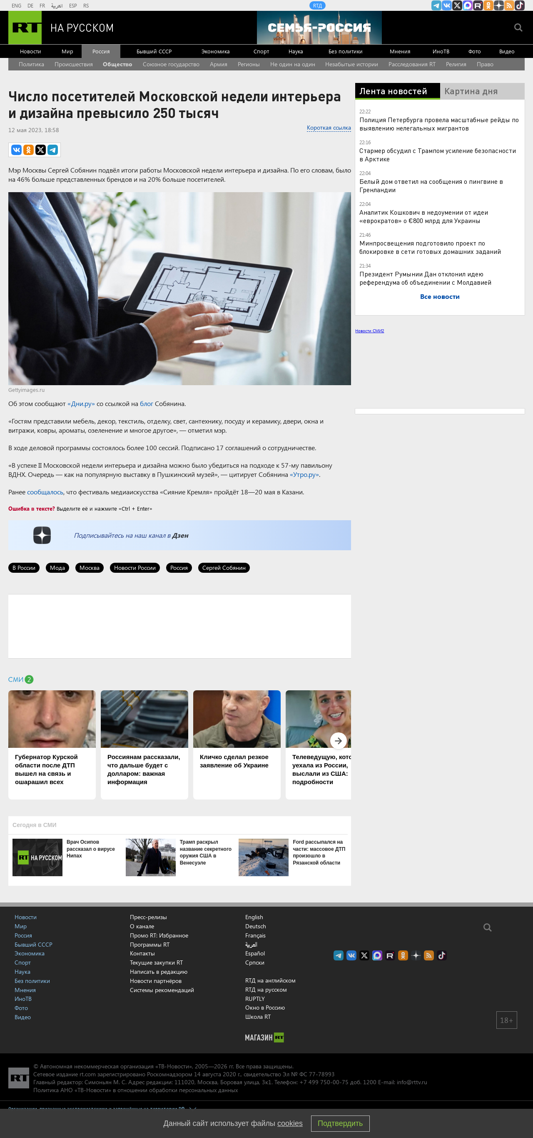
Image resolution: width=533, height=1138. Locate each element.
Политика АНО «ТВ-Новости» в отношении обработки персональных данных (135, 1090)
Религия (456, 64)
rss (509, 5)
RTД (317, 5)
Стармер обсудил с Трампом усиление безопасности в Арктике (437, 154)
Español (255, 953)
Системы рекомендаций (162, 990)
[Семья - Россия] (319, 27)
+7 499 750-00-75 (324, 1082)
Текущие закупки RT (156, 962)
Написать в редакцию (158, 971)
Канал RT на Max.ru (468, 5)
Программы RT (149, 944)
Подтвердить (340, 1123)
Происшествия (74, 64)
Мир (67, 51)
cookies (290, 1123)
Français (255, 935)
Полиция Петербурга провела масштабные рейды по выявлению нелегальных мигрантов (439, 123)
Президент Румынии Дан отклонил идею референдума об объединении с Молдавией (425, 277)
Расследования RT (412, 64)
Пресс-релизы (148, 917)
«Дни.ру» (81, 403)
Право (485, 64)
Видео (507, 51)
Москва (90, 568)
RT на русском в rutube (478, 5)
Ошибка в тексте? (31, 508)
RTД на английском (270, 980)
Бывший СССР (154, 51)
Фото (474, 51)
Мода (57, 568)
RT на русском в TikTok (520, 5)
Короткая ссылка (329, 127)
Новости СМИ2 (369, 330)
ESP (73, 5)
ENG (16, 5)
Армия (218, 64)
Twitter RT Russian (457, 5)
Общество (117, 64)
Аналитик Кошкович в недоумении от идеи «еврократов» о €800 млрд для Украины (423, 216)
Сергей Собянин (224, 568)
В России (23, 568)
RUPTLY (255, 999)
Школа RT (258, 1016)
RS (86, 5)
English (254, 917)
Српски (254, 962)
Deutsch (255, 926)
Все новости (440, 296)
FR (42, 5)
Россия (101, 51)
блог (146, 403)
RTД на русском (266, 989)
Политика (31, 64)
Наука (296, 51)
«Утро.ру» (304, 474)
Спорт (261, 51)
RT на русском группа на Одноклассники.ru (488, 5)
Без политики (346, 51)
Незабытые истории (351, 64)
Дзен (180, 535)
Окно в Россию (265, 1007)
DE (30, 5)
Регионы (249, 64)
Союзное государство (171, 64)
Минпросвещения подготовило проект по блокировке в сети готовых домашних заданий (430, 247)
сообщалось (45, 491)
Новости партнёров (156, 981)
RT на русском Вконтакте (447, 5)
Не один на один (292, 64)
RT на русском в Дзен (499, 5)
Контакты (142, 953)
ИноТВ (441, 51)
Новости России (135, 568)
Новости (30, 51)
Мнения (400, 51)
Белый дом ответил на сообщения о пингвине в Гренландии (431, 185)
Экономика (216, 51)
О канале (142, 926)
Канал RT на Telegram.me (436, 5)
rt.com (88, 1074)
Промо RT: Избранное (159, 935)
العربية (57, 5)
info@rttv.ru (412, 1082)
